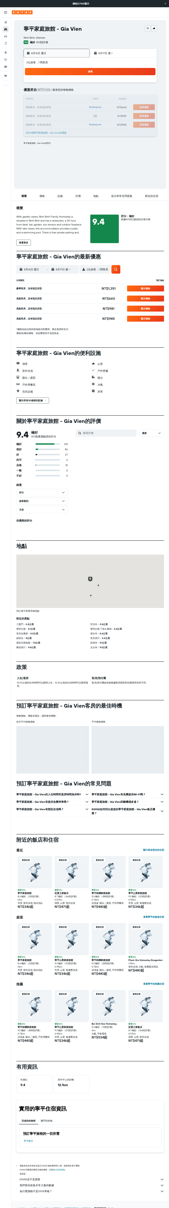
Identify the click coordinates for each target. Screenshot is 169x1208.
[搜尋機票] (5, 22)
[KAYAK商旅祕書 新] (5, 66)
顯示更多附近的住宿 (153, 849)
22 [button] (79, 107)
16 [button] (31, 107)
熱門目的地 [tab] (46, 1120)
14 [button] (71, 99)
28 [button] (71, 115)
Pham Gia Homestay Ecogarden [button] (145, 960)
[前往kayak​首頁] (22, 12)
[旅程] (5, 76)
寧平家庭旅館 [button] (25, 893)
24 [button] (39, 115)
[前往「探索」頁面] (5, 52)
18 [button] (47, 107)
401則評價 (42, 42)
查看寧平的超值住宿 (153, 916)
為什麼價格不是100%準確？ (92, 1191)
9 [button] (31, 99)
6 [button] (63, 91)
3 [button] (39, 91)
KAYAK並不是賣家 (92, 1179)
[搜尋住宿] (5, 29)
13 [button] (63, 99)
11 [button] (47, 99)
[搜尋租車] (5, 36)
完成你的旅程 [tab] (28, 1120)
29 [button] (79, 115)
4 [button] (47, 91)
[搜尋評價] (108, 433)
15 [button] (79, 99)
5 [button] (55, 91)
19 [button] (55, 107)
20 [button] (63, 107)
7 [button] (71, 91)
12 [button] (55, 99)
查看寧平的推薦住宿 (153, 983)
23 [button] (31, 115)
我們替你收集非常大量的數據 (92, 1185)
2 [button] (31, 91)
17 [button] (39, 107)
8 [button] (79, 91)
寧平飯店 (28, 1140)
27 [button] (63, 115)
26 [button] (55, 115)
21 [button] (71, 107)
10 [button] (39, 99)
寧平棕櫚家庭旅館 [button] (101, 893)
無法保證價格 (59, 1169)
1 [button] (79, 83)
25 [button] (47, 115)
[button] (165, 3)
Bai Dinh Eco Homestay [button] (104, 1023)
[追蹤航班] (5, 59)
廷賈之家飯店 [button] (61, 893)
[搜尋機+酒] (5, 43)
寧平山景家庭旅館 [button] (137, 893)
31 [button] (39, 123)
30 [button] (31, 123)
